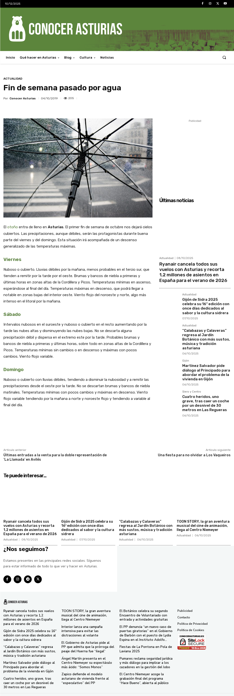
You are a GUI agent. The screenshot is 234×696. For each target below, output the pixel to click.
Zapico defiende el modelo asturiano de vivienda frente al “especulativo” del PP (87, 674)
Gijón (185, 343)
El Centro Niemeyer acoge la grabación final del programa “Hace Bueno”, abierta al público (145, 674)
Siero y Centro (191, 368)
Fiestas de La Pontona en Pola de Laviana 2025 (143, 646)
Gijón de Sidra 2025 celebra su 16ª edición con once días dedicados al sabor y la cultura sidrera (205, 299)
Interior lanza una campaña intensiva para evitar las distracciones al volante (86, 629)
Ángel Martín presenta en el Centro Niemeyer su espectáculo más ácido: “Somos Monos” (86, 659)
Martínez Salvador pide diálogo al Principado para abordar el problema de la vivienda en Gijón (206, 351)
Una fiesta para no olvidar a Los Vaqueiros (194, 455)
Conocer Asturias (23, 98)
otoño (12, 227)
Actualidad (12, 78)
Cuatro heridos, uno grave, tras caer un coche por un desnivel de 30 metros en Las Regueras (205, 376)
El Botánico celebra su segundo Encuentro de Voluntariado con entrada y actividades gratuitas (142, 614)
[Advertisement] (195, 154)
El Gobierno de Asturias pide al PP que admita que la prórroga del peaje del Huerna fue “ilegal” (87, 644)
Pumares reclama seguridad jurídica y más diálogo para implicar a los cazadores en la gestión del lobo (146, 659)
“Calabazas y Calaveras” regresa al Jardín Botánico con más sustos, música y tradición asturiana (205, 326)
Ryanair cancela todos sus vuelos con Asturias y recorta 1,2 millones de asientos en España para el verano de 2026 (191, 269)
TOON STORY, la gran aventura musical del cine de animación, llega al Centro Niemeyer (203, 525)
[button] (224, 57)
